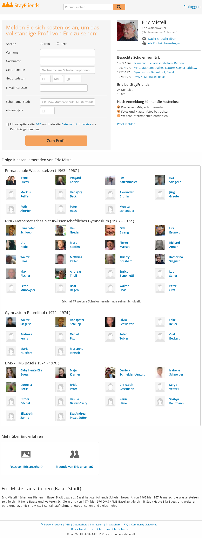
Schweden (124, 529)
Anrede (11, 44)
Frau (47, 44)
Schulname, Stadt (18, 102)
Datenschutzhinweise (76, 124)
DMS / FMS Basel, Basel (150, 77)
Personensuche (53, 524)
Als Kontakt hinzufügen (164, 43)
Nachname (13, 61)
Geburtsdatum (16, 78)
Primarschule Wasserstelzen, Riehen (159, 63)
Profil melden (126, 124)
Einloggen (192, 6)
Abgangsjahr (14, 110)
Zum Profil (56, 140)
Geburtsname (15, 70)
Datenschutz (80, 524)
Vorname (12, 52)
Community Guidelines (144, 524)
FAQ (125, 524)
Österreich (94, 529)
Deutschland (78, 529)
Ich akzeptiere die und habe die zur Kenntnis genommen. (53, 126)
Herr (63, 44)
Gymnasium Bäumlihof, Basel (154, 72)
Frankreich (109, 529)
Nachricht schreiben (162, 39)
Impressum (96, 524)
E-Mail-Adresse (16, 88)
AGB (38, 124)
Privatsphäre (113, 524)
